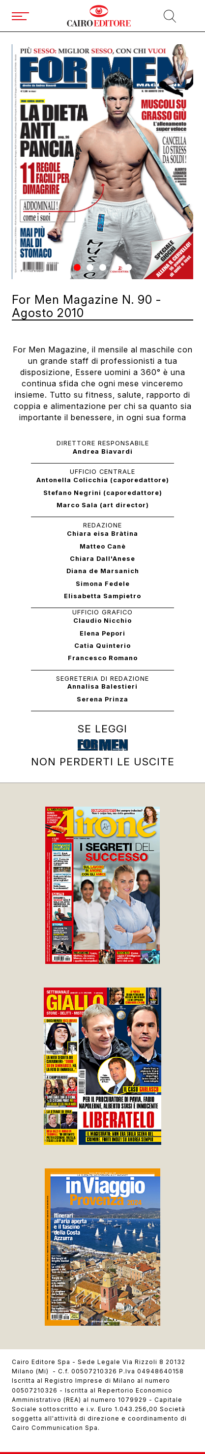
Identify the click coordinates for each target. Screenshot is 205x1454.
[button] (77, 267)
